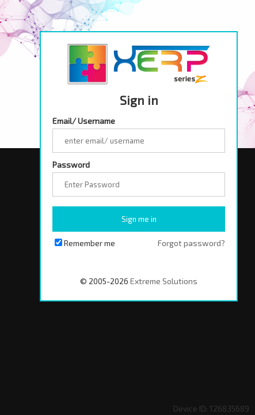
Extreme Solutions (163, 281)
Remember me (89, 243)
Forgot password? (191, 243)
